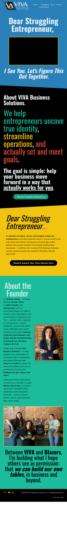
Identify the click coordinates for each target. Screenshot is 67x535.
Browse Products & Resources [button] (31, 198)
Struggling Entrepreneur (44, 6)
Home (35, 5)
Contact (59, 5)
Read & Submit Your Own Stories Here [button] (33, 267)
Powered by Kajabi (58, 530)
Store (52, 5)
